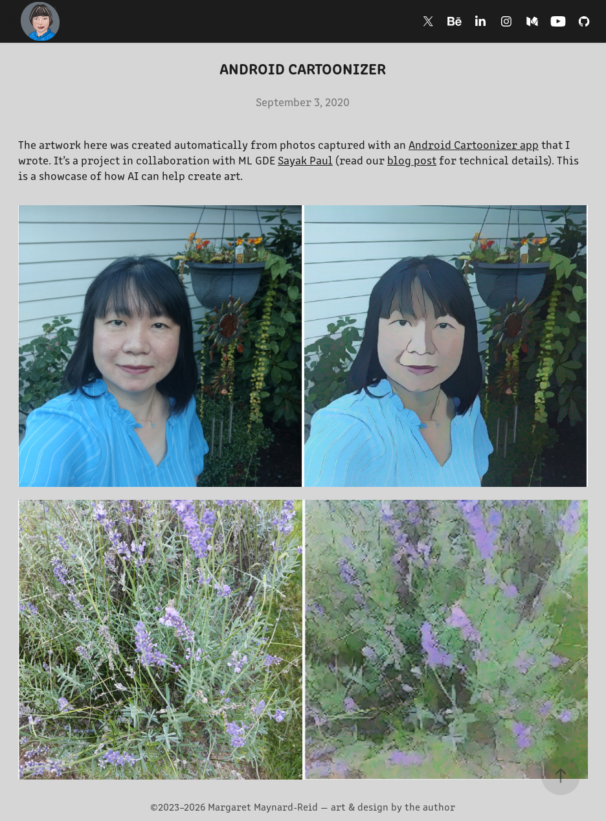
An (415, 144)
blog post (411, 160)
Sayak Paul (305, 160)
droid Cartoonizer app (480, 144)
